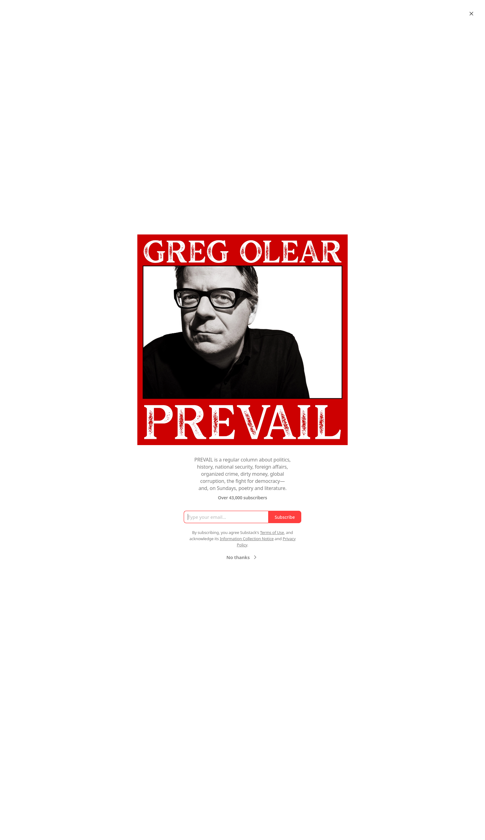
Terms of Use (272, 532)
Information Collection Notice (246, 538)
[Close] (471, 13)
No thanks (242, 557)
